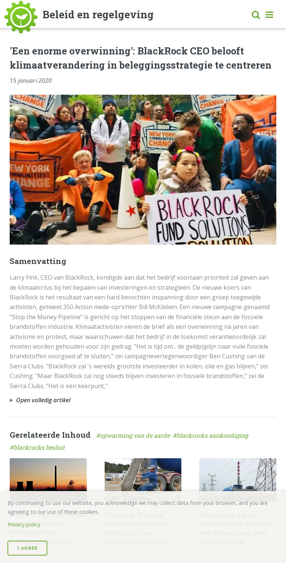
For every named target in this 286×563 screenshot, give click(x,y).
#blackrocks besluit (38, 447)
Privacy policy (23, 524)
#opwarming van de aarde (134, 435)
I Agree (27, 548)
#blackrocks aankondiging (211, 435)
